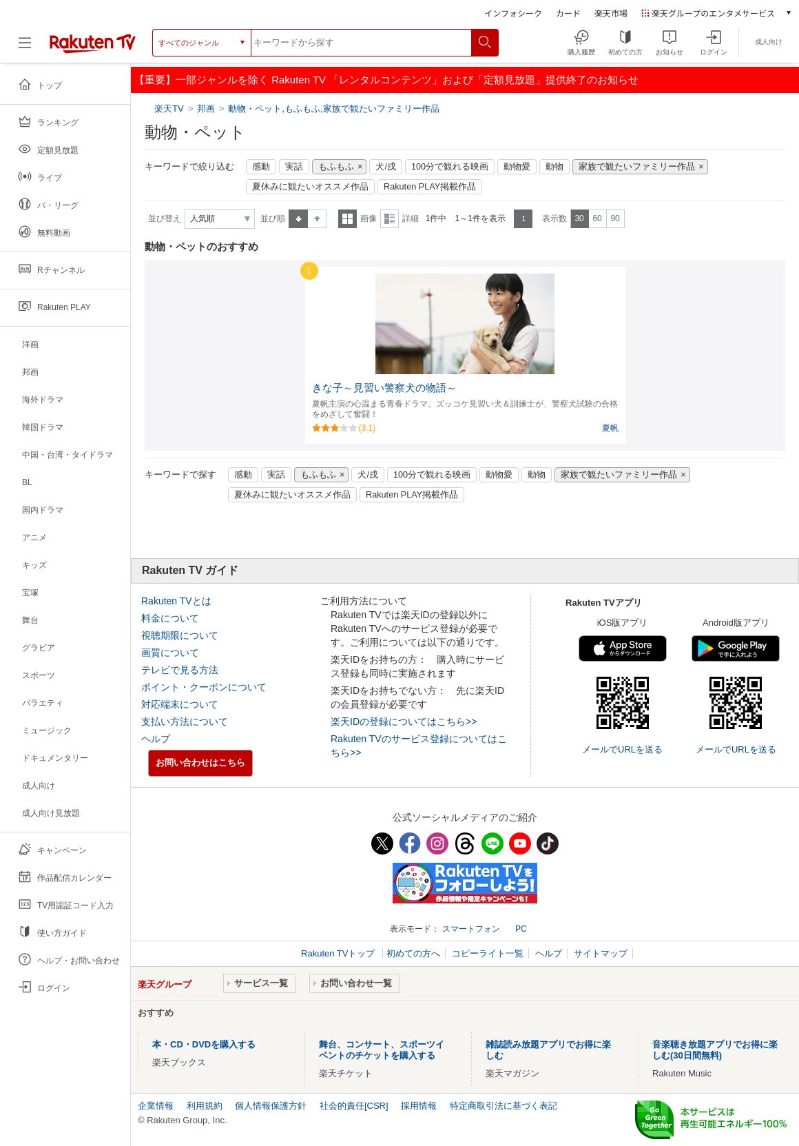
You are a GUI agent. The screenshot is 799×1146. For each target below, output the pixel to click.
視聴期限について (179, 635)
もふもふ (336, 167)
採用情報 (419, 1106)
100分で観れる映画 (449, 167)
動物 (554, 167)
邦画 (206, 108)
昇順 (298, 218)
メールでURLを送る (622, 749)
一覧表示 (347, 218)
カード (568, 13)
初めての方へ (413, 953)
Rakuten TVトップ (339, 953)
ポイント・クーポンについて (204, 687)
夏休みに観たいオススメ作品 (310, 187)
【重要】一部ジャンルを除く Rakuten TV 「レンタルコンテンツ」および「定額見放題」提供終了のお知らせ (386, 79)
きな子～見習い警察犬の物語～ (384, 387)
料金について (170, 618)
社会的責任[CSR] (354, 1106)
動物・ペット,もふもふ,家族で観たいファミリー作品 (333, 108)
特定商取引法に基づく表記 (503, 1106)
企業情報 (156, 1106)
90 (614, 218)
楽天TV (170, 108)
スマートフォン (471, 929)
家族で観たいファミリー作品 (637, 167)
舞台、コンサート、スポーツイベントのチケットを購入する (381, 1050)
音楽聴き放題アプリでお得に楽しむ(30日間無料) (715, 1050)
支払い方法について (184, 721)
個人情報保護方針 (271, 1106)
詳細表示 (389, 218)
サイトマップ (600, 953)
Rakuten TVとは (176, 600)
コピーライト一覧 (487, 953)
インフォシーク (513, 13)
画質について (170, 652)
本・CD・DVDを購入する (204, 1044)
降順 (317, 218)
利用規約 (204, 1106)
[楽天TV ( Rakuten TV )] (93, 48)
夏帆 (610, 428)
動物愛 (517, 167)
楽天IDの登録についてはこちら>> (404, 721)
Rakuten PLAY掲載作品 (430, 187)
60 (596, 218)
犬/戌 (385, 167)
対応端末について (179, 704)
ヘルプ (155, 738)
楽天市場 (610, 13)
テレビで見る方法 (179, 669)
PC (521, 929)
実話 (294, 167)
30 (578, 218)
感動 (261, 167)
